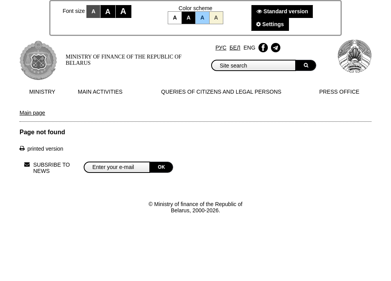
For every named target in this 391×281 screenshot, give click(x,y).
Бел (235, 47)
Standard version (282, 11)
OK (161, 167)
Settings (270, 24)
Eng (249, 47)
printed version (45, 149)
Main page (32, 113)
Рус (220, 47)
